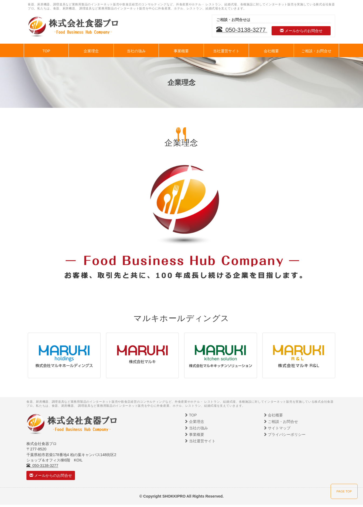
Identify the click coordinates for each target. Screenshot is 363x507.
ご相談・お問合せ (316, 51)
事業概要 (181, 51)
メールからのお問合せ (301, 31)
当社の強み (136, 51)
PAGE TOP (344, 491)
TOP (46, 51)
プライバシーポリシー (284, 434)
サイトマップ (277, 428)
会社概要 (271, 51)
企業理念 (91, 51)
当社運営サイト (226, 51)
